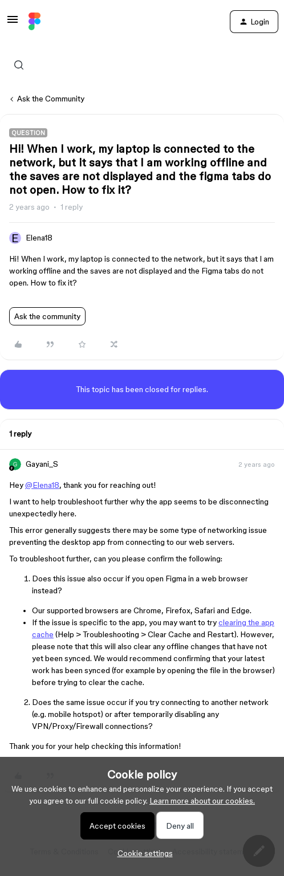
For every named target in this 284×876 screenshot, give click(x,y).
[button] (12, 23)
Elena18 (39, 237)
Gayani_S (42, 463)
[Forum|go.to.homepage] (34, 22)
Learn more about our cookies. (202, 800)
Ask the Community (50, 98)
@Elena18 (42, 485)
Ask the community (47, 316)
